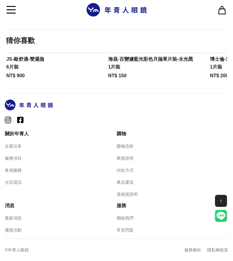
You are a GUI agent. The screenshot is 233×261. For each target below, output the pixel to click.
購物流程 (125, 146)
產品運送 (125, 182)
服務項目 (13, 158)
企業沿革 (13, 146)
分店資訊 (13, 182)
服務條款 (192, 249)
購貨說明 (125, 158)
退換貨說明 (127, 194)
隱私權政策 (217, 249)
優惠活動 (13, 230)
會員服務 (13, 170)
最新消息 (13, 218)
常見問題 (125, 230)
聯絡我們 (125, 218)
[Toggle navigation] (11, 9)
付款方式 (125, 170)
